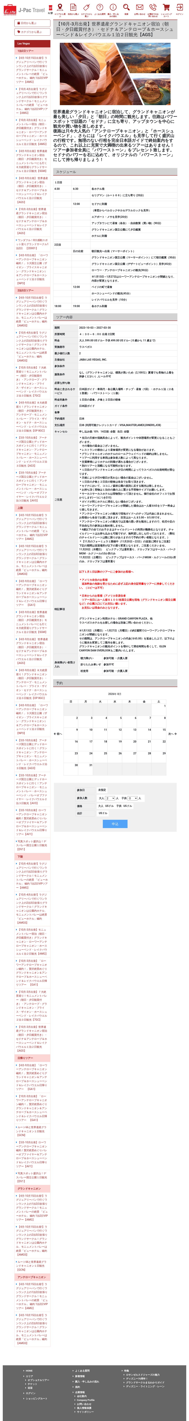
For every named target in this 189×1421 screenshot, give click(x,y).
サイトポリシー (84, 1411)
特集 (125, 1370)
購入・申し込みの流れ (86, 1381)
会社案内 (81, 1396)
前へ (58, 733)
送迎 (28, 1388)
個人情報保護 (83, 1408)
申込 (115, 824)
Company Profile (85, 1400)
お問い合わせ (83, 1404)
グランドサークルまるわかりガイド (144, 1382)
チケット (31, 1384)
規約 (76, 1387)
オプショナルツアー (37, 1380)
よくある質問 (81, 1370)
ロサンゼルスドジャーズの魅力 (142, 1374)
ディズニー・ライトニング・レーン (144, 1386)
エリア (28, 1376)
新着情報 (79, 1376)
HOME (27, 1370)
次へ (172, 733)
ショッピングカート (35, 1398)
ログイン (29, 1393)
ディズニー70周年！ (136, 1378)
